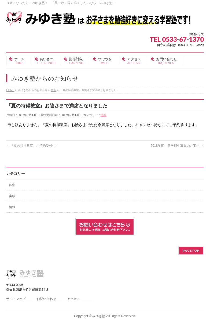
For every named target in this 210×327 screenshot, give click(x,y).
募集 (12, 185)
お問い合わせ (46, 299)
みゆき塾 (98, 316)
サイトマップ (15, 299)
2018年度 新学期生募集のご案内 (177, 146)
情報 (103, 114)
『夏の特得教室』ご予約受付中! (31, 146)
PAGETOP (191, 250)
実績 (12, 196)
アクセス (73, 299)
